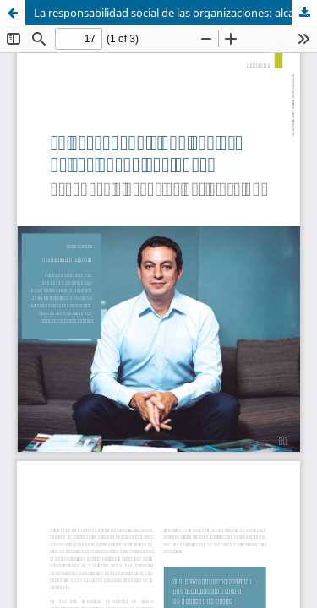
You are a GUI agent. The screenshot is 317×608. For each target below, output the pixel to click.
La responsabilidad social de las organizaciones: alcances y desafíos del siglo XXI (175, 12)
